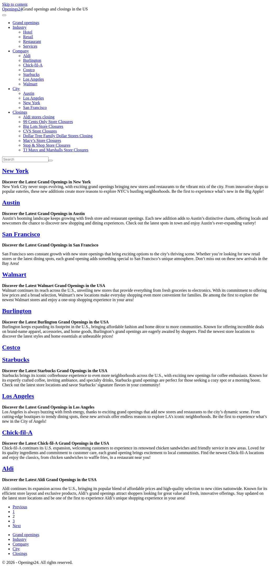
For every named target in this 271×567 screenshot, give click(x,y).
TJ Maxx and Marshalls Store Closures (55, 150)
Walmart (30, 84)
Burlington (32, 60)
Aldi (26, 55)
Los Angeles (33, 79)
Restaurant (32, 41)
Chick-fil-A (33, 65)
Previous (20, 507)
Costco (29, 70)
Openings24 (12, 9)
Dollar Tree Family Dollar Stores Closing (58, 136)
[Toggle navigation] (4, 15)
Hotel (27, 32)
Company (21, 51)
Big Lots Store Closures (43, 126)
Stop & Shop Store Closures (46, 145)
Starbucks (31, 74)
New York (31, 103)
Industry (19, 27)
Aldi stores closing (39, 117)
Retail (28, 37)
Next (17, 526)
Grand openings (26, 22)
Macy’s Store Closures (42, 140)
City (16, 88)
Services (30, 46)
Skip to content (15, 4)
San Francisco (35, 107)
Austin (28, 93)
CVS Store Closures (40, 131)
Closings (20, 112)
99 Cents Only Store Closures (48, 121)
